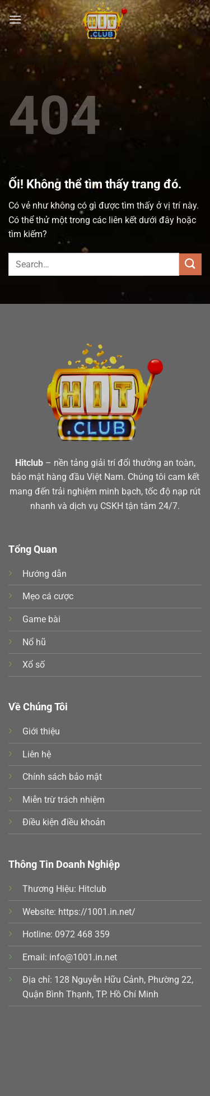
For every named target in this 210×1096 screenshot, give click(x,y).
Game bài (41, 619)
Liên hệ (36, 754)
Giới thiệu (41, 731)
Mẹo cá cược (47, 596)
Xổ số (33, 664)
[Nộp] (190, 264)
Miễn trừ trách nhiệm (63, 799)
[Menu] (15, 19)
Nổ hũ (34, 642)
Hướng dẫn (44, 573)
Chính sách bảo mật (62, 776)
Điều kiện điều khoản (63, 822)
